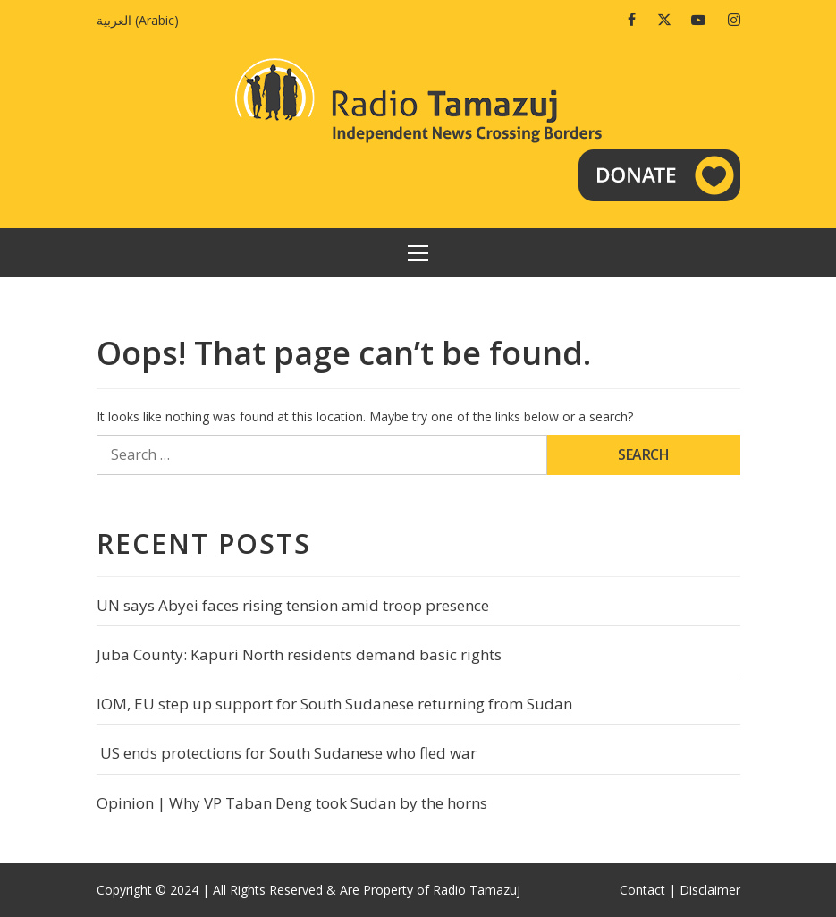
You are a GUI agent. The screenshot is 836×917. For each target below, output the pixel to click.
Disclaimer (710, 889)
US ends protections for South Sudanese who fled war (287, 753)
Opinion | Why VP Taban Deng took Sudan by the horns (292, 803)
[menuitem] (142, 20)
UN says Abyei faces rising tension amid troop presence (293, 605)
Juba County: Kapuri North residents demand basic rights (299, 654)
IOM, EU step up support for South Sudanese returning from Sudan (334, 703)
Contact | (648, 889)
